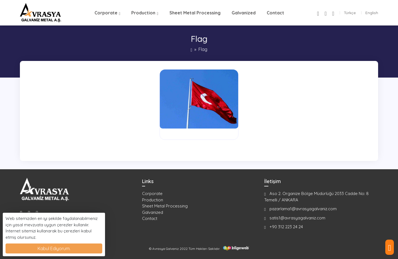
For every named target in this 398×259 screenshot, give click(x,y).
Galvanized (244, 13)
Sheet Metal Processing (195, 13)
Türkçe (350, 12)
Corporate (106, 13)
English (371, 12)
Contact (275, 13)
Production (143, 13)
